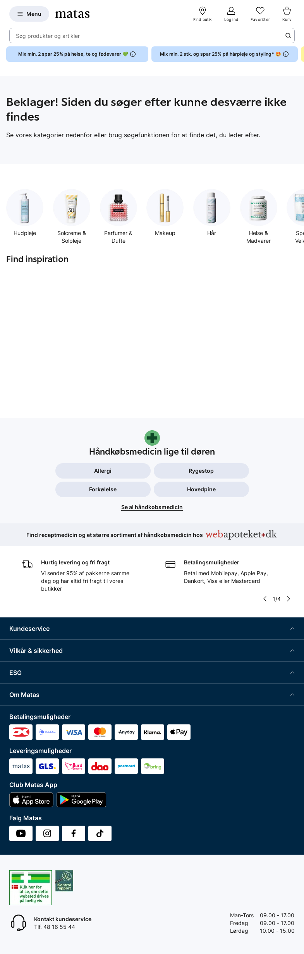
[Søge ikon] (288, 35)
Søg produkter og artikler (48, 35)
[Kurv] (287, 14)
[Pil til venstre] (265, 599)
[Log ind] (231, 14)
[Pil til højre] (288, 599)
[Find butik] (202, 14)
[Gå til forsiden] (72, 14)
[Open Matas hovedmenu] (29, 14)
